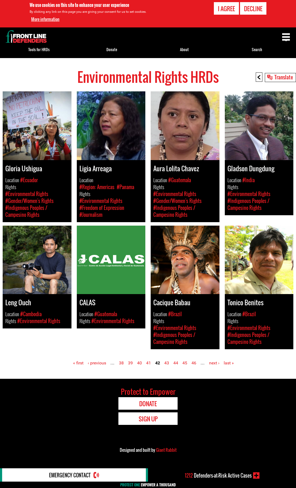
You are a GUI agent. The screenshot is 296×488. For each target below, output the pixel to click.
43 (166, 362)
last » (229, 362)
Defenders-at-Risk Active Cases (218, 475)
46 (193, 362)
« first (78, 362)
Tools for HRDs (39, 49)
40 (139, 362)
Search (257, 49)
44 (175, 362)
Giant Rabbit (166, 450)
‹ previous (97, 362)
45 (184, 362)
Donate (111, 49)
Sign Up (148, 418)
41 (148, 362)
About (184, 49)
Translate (283, 77)
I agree (226, 8)
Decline (253, 8)
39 (130, 362)
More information (45, 19)
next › (214, 362)
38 (121, 362)
